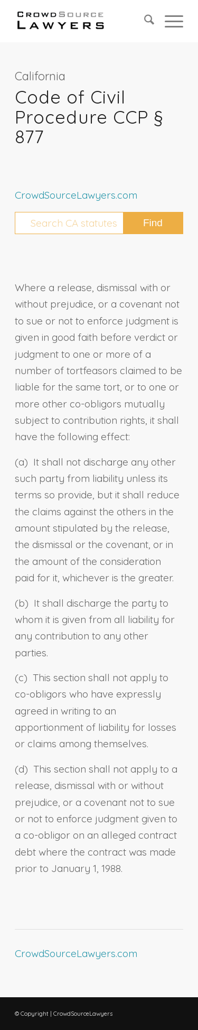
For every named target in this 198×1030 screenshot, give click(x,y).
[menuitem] (144, 21)
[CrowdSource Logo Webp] (82, 21)
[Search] (144, 21)
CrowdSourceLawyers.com (76, 195)
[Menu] (168, 21)
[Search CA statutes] (99, 223)
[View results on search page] (153, 223)
